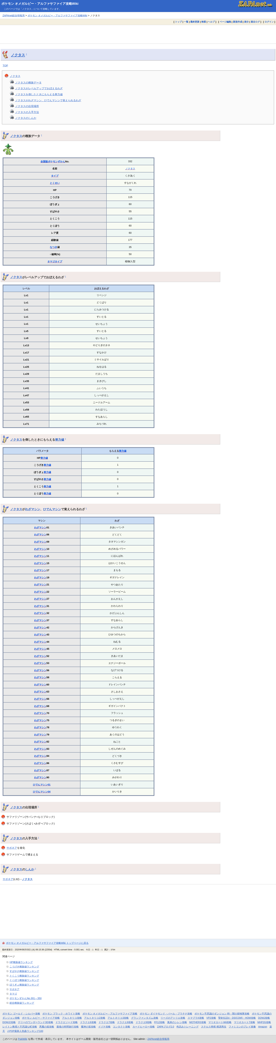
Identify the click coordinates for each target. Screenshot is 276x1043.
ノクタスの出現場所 (27, 106)
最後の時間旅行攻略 (68, 1026)
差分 (246, 21)
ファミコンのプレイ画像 (242, 1026)
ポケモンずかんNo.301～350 (26, 998)
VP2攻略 (211, 1017)
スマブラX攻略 (196, 1017)
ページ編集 (225, 21)
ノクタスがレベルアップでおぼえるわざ (39, 88)
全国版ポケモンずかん (52, 161)
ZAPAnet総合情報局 (13, 15)
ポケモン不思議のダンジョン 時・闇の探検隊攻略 (222, 1013)
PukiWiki (22, 1039)
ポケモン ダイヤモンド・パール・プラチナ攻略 (166, 1013)
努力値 (59, 439)
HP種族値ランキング (21, 962)
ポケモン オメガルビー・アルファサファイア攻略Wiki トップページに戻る (47, 943)
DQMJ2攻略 (9, 1022)
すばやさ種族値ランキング (24, 971)
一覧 (186, 21)
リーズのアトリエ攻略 (173, 1017)
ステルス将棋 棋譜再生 (213, 1026)
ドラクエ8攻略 (125, 1022)
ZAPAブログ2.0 (165, 1026)
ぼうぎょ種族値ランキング (24, 984)
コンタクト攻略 (121, 1026)
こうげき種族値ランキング (24, 966)
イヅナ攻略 (104, 1026)
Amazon (262, 1026)
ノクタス (18, 55)
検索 (203, 21)
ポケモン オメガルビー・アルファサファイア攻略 (110, 1013)
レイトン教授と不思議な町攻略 (19, 1026)
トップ (178, 21)
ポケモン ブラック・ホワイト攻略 (61, 1013)
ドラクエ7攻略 (107, 1022)
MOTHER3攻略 (197, 1022)
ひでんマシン (52, 509)
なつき (53, 247)
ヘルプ (211, 21)
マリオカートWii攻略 (219, 1022)
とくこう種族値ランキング (24, 975)
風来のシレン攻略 (177, 1022)
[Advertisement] (138, 34)
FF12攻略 (159, 1022)
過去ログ (255, 21)
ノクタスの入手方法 (27, 112)
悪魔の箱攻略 (46, 1026)
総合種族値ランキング (22, 1002)
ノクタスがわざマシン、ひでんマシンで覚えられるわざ (48, 100)
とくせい (55, 183)
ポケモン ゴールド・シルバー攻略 (21, 1013)
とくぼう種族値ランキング (24, 980)
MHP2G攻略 (264, 1022)
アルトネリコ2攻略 (94, 1017)
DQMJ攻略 (264, 1017)
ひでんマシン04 (42, 791)
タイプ (54, 175)
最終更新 (194, 21)
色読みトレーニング (187, 1026)
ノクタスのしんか (25, 117)
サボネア (12, 847)
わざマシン (32, 509)
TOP (5, 65)
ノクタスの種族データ (28, 82)
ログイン (269, 21)
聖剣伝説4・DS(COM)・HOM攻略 (237, 1017)
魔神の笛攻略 (88, 1026)
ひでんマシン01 (42, 784)
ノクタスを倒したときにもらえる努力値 (39, 94)
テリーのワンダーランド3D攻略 (35, 1022)
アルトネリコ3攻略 (118, 1017)
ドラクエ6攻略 (88, 1022)
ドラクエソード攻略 (66, 1022)
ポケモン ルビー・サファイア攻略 (41, 1017)
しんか (29, 869)
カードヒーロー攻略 (144, 1026)
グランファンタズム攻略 (144, 1017)
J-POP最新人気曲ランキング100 (25, 1031)
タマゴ (51, 261)
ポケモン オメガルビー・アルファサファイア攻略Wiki (40, 3)
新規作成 (237, 21)
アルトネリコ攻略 (72, 1017)
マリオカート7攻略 (244, 1022)
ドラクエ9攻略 (144, 1022)
